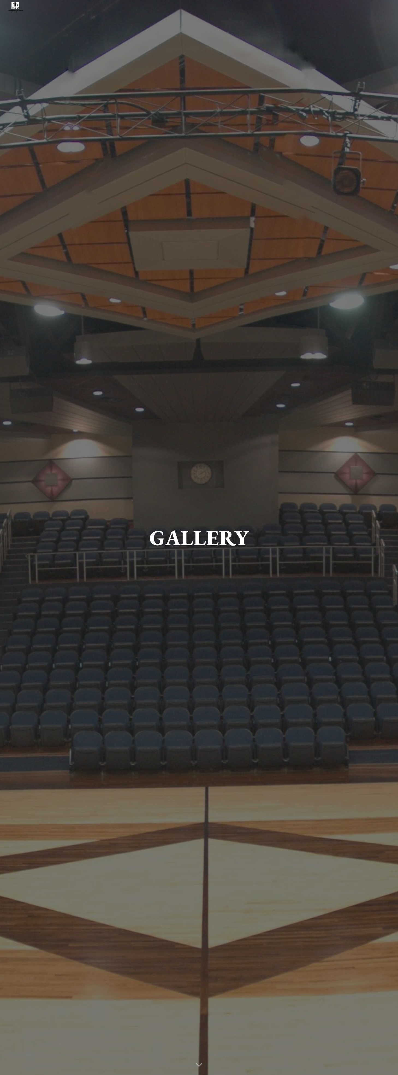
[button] (199, 1065)
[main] (199, 537)
